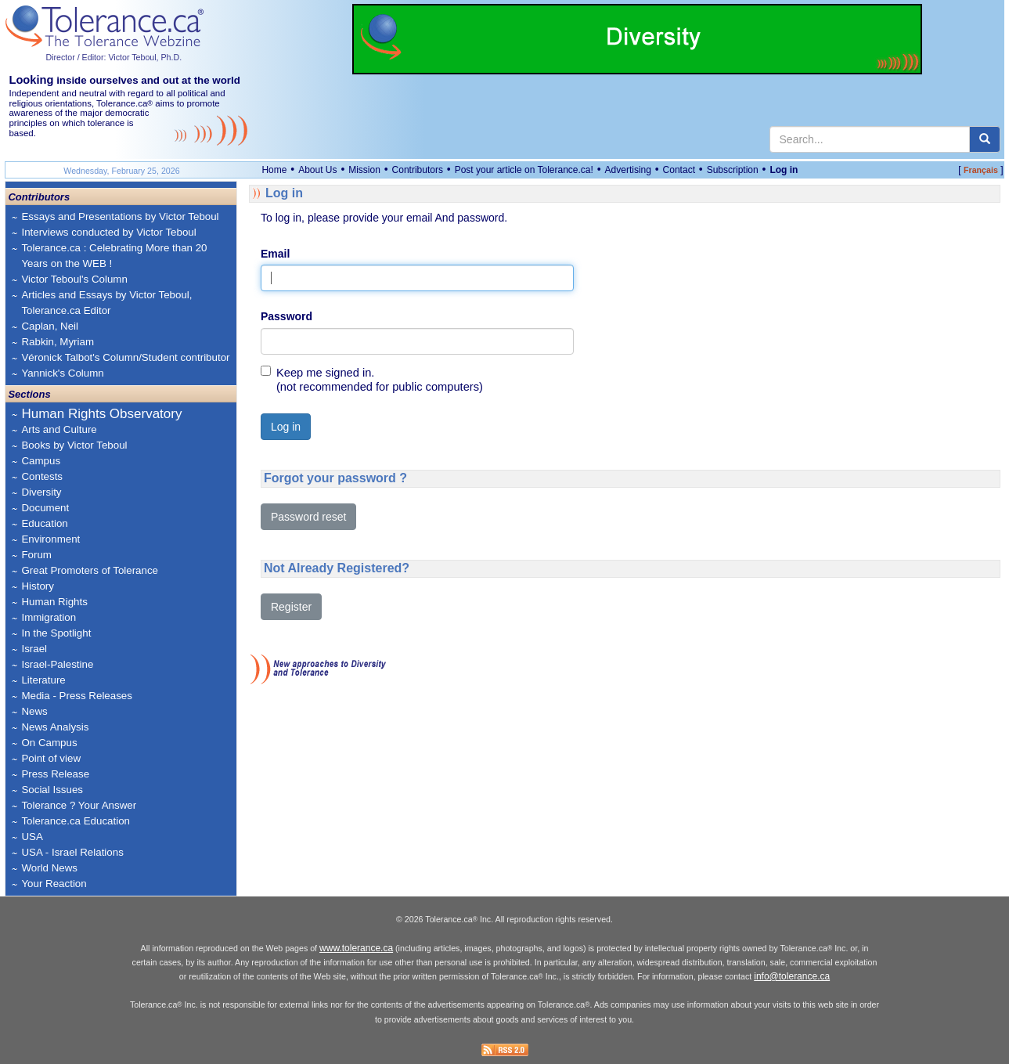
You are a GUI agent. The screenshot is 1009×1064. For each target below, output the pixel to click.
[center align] (984, 139)
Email (275, 253)
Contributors (417, 169)
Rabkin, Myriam (57, 342)
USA (31, 836)
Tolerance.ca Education (75, 821)
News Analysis (54, 727)
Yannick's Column (62, 373)
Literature (43, 680)
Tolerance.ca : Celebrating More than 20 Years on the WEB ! (114, 255)
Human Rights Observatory (101, 413)
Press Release (55, 774)
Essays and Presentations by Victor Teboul (119, 216)
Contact (679, 169)
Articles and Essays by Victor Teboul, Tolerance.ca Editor (106, 302)
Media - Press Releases (76, 696)
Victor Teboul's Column (74, 279)
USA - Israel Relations (72, 852)
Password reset (308, 516)
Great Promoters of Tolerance (89, 570)
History (37, 586)
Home (273, 169)
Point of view (51, 758)
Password (286, 316)
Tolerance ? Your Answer (78, 805)
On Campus (49, 742)
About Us (317, 169)
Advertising (628, 169)
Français (981, 170)
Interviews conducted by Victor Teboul (108, 232)
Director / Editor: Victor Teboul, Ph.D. (113, 57)
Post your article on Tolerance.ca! (524, 169)
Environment (50, 539)
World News (49, 868)
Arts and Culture (58, 429)
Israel (34, 649)
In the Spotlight (56, 633)
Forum (36, 555)
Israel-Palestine (57, 664)
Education (44, 523)
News (34, 711)
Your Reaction (53, 883)
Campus (40, 461)
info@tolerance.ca (792, 976)
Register (291, 607)
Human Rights (54, 602)
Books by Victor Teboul (74, 445)
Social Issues (52, 789)
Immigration (48, 617)
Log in (783, 169)
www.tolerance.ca (356, 948)
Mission (364, 169)
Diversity (41, 492)
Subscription (733, 169)
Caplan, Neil (49, 326)
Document (45, 508)
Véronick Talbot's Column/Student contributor (125, 357)
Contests (42, 476)
